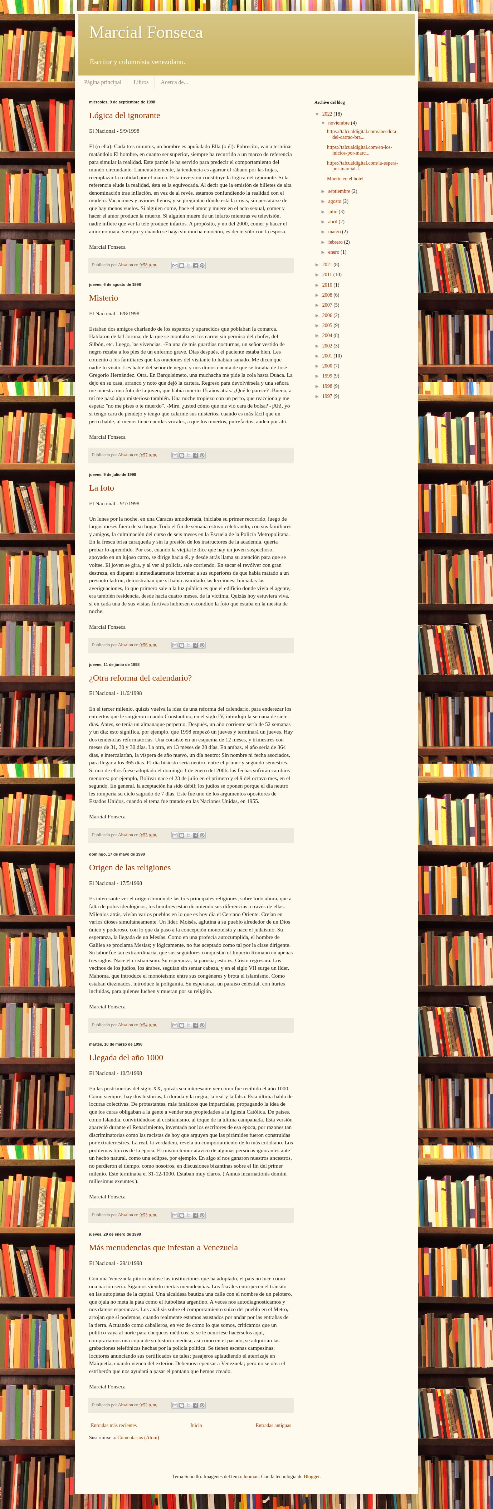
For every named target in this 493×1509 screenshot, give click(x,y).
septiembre (339, 191)
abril (333, 221)
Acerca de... (174, 82)
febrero (336, 242)
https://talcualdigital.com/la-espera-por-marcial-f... (362, 166)
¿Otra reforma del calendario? (140, 677)
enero (334, 252)
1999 (328, 376)
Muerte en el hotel (345, 178)
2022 (328, 114)
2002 (328, 346)
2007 (328, 305)
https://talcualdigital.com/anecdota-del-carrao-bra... (362, 134)
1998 (328, 386)
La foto (101, 487)
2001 (328, 356)
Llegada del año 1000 (126, 1057)
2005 (328, 325)
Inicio (196, 1425)
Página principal (102, 82)
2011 (327, 274)
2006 (328, 315)
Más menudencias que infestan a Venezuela (163, 1247)
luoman (251, 1476)
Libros (140, 82)
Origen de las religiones (130, 867)
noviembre (339, 123)
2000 (328, 366)
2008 (328, 295)
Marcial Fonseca (146, 32)
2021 (328, 264)
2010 (328, 285)
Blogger (311, 1476)
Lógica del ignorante (124, 115)
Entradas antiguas (273, 1425)
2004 (328, 335)
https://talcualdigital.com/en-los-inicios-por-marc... (359, 150)
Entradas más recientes (114, 1425)
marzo (335, 231)
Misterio (103, 297)
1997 (328, 396)
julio (333, 211)
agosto (335, 201)
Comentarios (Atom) (138, 1437)
